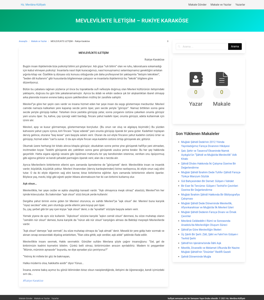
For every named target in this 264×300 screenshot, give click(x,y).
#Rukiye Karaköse (33, 280)
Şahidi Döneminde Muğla (196, 256)
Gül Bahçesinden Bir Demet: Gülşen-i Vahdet (207, 181)
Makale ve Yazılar (39, 41)
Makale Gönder (25, 298)
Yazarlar (55, 298)
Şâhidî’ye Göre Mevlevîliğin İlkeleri (201, 229)
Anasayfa (23, 41)
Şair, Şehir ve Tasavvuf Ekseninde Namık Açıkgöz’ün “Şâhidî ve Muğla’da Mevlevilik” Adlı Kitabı (209, 154)
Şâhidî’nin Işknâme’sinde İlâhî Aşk (201, 243)
